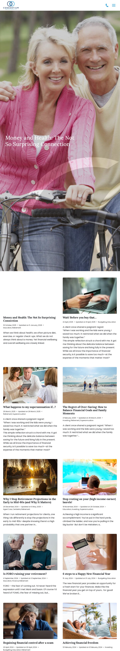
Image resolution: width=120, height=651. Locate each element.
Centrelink (17, 509)
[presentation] (30, 296)
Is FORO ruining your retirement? (25, 573)
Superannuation (19, 414)
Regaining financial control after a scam (28, 642)
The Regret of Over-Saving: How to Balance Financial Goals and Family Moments (85, 410)
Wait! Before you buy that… (79, 317)
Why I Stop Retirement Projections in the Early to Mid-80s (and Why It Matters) (29, 500)
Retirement (16, 328)
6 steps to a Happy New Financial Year (86, 573)
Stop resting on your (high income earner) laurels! (89, 500)
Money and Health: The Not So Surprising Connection (29, 319)
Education (7, 328)
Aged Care (7, 509)
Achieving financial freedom (81, 642)
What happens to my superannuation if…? (29, 407)
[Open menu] (114, 5)
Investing (66, 420)
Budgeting (102, 322)
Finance (15, 581)
